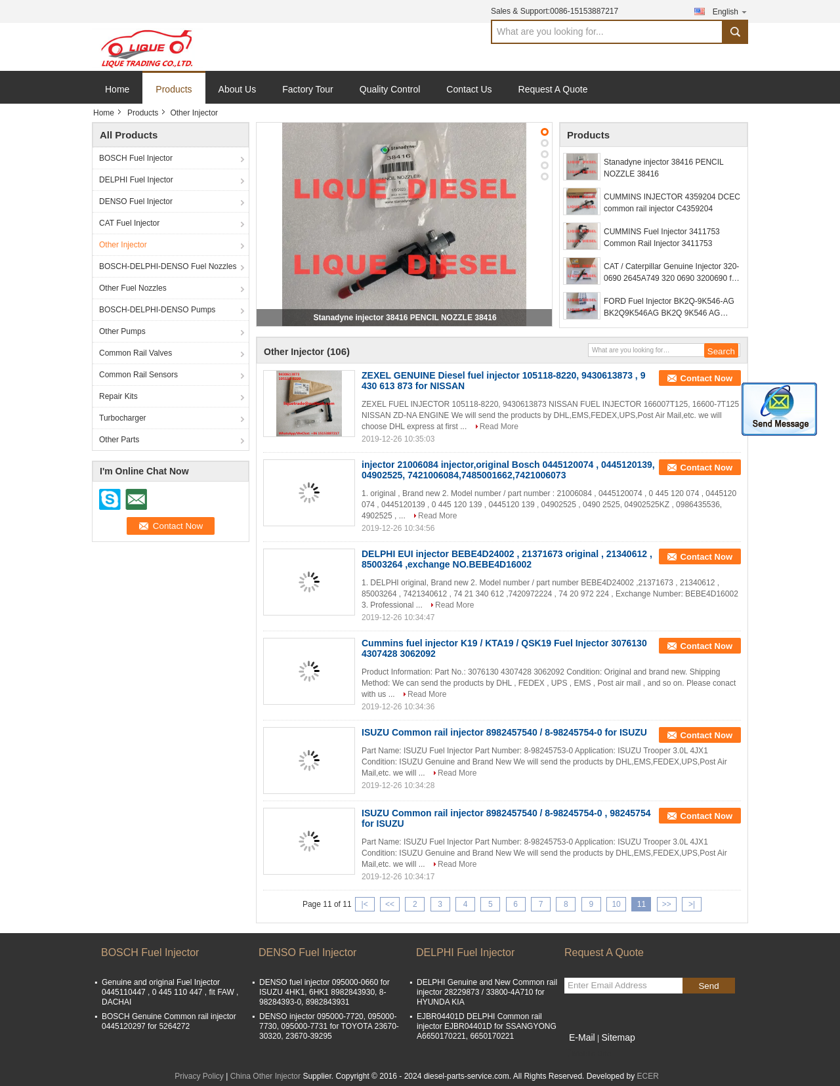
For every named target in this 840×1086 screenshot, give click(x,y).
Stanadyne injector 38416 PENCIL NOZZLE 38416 (404, 317)
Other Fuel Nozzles (133, 288)
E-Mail (582, 1037)
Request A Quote (553, 89)
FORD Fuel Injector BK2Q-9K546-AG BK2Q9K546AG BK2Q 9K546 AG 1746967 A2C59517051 (669, 308)
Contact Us (469, 89)
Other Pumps (122, 331)
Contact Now (706, 378)
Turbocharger (122, 418)
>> (666, 904)
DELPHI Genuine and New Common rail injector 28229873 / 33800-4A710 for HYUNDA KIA (487, 992)
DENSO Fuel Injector (136, 201)
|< (365, 904)
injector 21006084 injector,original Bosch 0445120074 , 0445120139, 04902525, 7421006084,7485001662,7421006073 (508, 469)
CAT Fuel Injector (129, 223)
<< (389, 904)
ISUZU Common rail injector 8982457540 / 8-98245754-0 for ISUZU (504, 732)
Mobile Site (587, 1053)
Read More (499, 426)
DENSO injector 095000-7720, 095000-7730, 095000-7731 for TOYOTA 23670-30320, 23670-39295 (329, 1026)
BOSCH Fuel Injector (136, 158)
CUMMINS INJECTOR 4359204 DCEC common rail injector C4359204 (672, 202)
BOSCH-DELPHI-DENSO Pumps (157, 309)
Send (708, 986)
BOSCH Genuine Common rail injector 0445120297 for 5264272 (169, 1021)
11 (641, 904)
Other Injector (123, 244)
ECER (647, 1076)
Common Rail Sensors (138, 374)
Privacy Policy (199, 1076)
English (730, 11)
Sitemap (618, 1037)
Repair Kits (118, 396)
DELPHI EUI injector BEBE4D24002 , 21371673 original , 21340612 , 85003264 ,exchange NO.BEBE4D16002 (507, 559)
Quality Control (390, 89)
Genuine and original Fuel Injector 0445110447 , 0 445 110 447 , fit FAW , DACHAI (170, 992)
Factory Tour (307, 89)
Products (174, 89)
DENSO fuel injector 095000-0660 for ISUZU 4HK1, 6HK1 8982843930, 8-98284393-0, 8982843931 (324, 992)
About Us (238, 89)
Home (117, 89)
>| (691, 904)
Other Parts (119, 439)
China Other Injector (265, 1076)
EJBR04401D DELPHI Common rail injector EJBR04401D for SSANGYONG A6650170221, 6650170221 (486, 1026)
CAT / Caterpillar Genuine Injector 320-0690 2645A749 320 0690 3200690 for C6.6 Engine (671, 273)
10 (616, 904)
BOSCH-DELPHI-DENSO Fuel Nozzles (167, 266)
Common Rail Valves (135, 353)
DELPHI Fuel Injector (136, 179)
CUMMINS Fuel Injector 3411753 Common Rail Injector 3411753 (662, 237)
